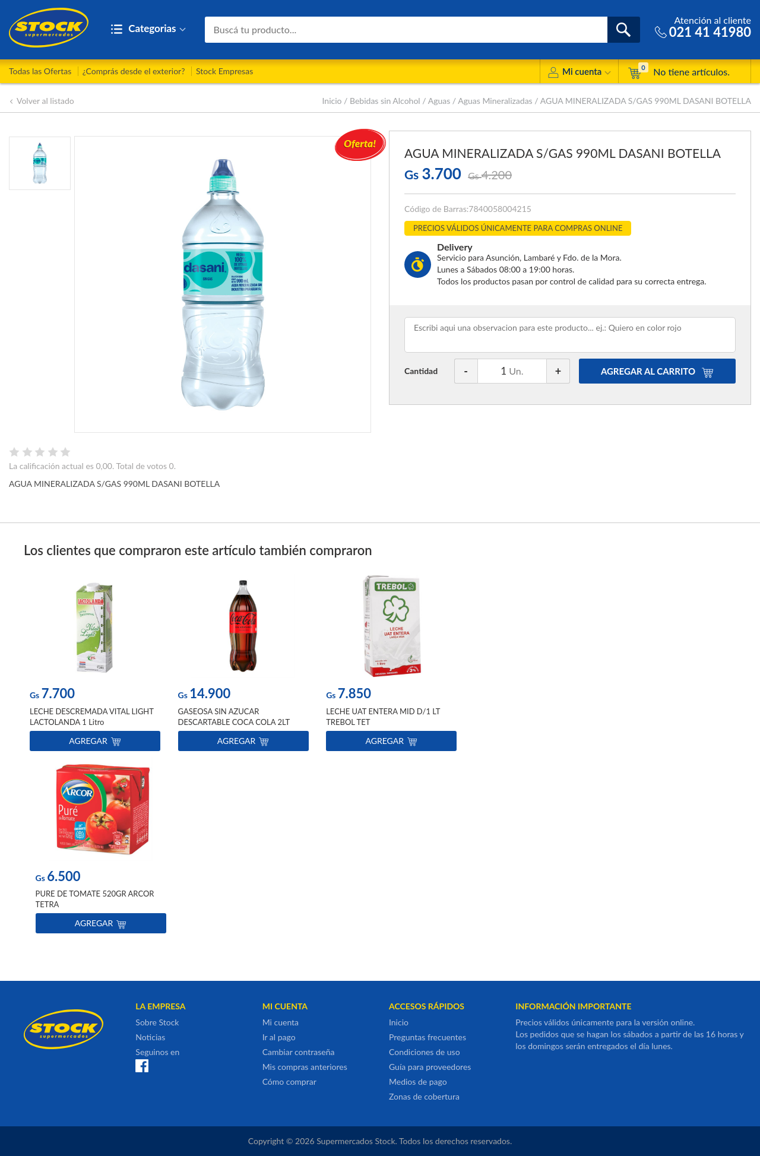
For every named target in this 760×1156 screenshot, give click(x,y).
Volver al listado (41, 101)
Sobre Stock (157, 1022)
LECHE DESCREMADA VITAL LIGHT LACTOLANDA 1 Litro (92, 717)
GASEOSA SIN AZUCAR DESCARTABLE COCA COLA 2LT (234, 717)
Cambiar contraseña (298, 1052)
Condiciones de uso (424, 1052)
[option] (95, 665)
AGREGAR (657, 371)
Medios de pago (418, 1081)
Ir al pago (279, 1037)
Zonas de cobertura (424, 1096)
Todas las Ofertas (40, 71)
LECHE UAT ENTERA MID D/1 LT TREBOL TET (383, 717)
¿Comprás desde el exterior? (134, 71)
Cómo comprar (289, 1081)
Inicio (332, 101)
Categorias (148, 29)
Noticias (150, 1037)
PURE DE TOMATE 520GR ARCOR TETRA (95, 899)
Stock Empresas (224, 71)
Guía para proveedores (430, 1067)
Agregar (95, 741)
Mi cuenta (579, 73)
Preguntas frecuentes (427, 1037)
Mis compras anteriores (304, 1067)
